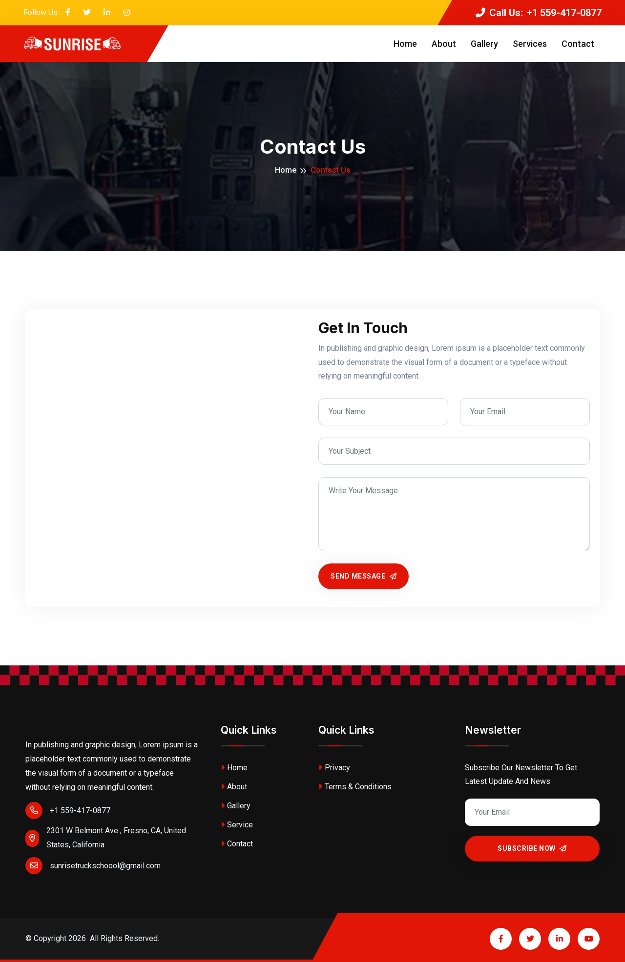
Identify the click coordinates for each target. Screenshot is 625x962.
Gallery (484, 44)
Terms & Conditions (355, 786)
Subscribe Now (532, 848)
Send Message (363, 576)
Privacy (334, 767)
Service (237, 824)
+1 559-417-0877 (67, 810)
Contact (578, 44)
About (444, 44)
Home (405, 44)
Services (530, 44)
